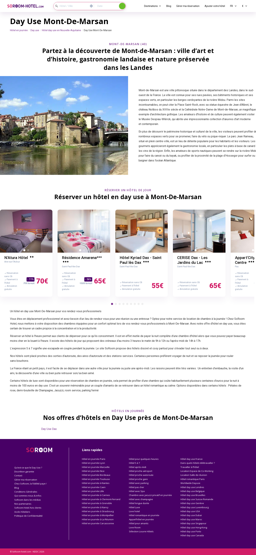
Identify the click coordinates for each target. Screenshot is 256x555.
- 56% (88, 279)
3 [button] (88, 251)
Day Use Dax (49, 429)
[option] (25, 231)
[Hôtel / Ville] (71, 6)
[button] (112, 304)
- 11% (30, 279)
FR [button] (233, 6)
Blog (168, 6)
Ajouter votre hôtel (215, 6)
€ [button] (244, 6)
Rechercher (122, 6)
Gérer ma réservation (187, 6)
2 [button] (29, 251)
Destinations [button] (152, 6)
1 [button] (25, 251)
